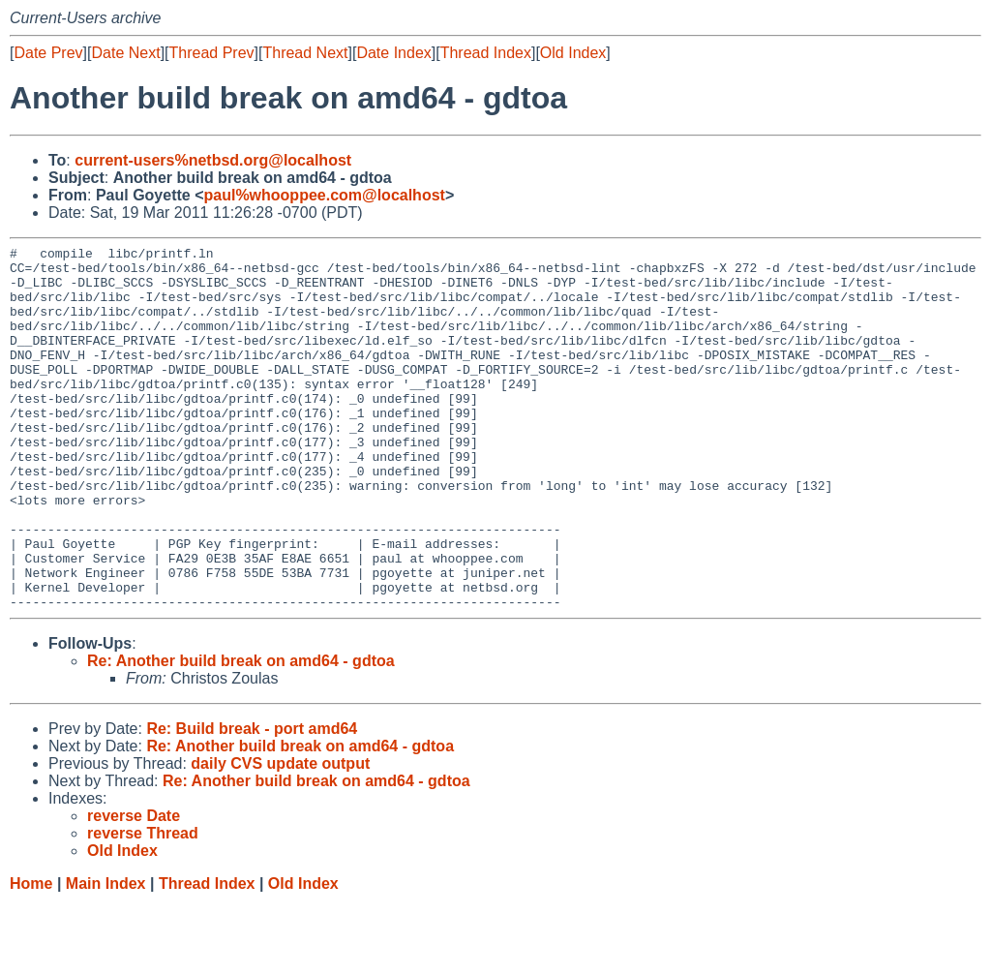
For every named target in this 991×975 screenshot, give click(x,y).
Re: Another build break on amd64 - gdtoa (241, 733)
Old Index (573, 53)
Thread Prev (212, 53)
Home (31, 956)
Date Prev (48, 53)
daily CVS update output (280, 836)
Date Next (125, 53)
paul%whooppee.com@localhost (323, 195)
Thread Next (304, 53)
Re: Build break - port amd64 (251, 801)
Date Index (393, 53)
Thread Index (485, 53)
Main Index (106, 956)
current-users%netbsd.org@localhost (213, 160)
